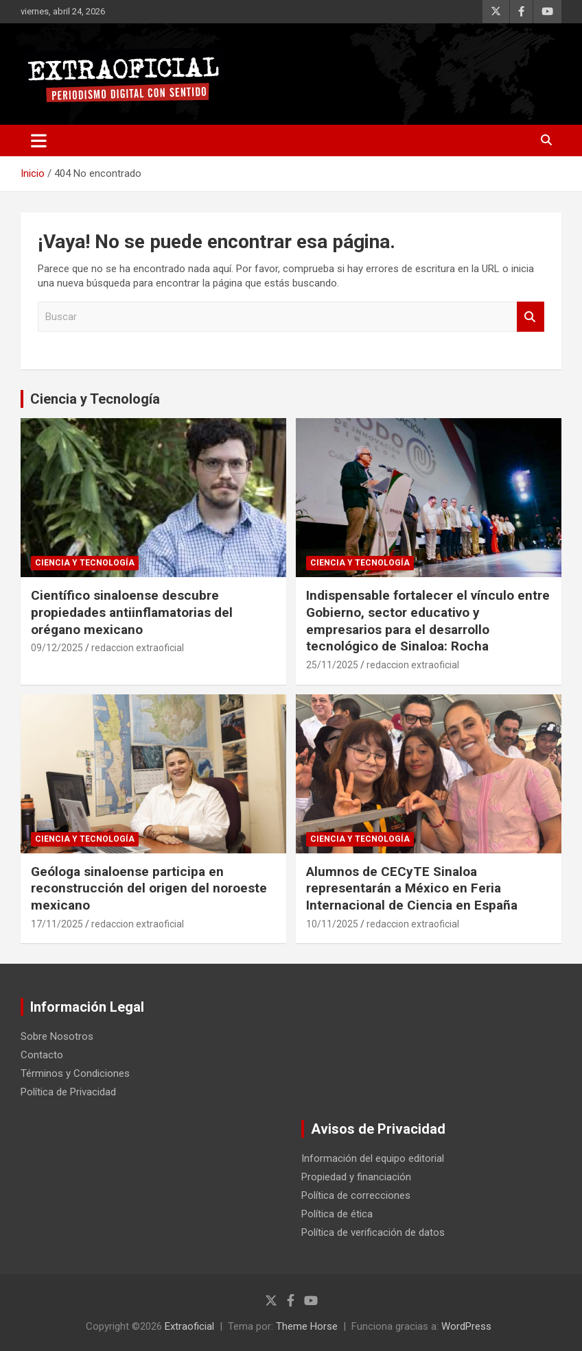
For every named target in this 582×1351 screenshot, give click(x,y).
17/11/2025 (57, 923)
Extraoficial (189, 1326)
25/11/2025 (332, 664)
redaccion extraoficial (137, 647)
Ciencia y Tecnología (95, 399)
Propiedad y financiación (356, 1177)
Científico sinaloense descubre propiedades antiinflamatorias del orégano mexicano (132, 612)
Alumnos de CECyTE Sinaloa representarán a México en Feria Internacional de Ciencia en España (411, 888)
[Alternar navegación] (39, 140)
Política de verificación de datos (373, 1232)
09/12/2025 (57, 647)
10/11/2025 (332, 923)
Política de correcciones (355, 1195)
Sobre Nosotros (57, 1036)
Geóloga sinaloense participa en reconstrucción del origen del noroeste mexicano (149, 888)
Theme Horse (307, 1326)
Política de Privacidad (68, 1092)
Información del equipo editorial (372, 1158)
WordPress (466, 1326)
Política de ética (337, 1214)
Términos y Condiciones (75, 1073)
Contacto (42, 1055)
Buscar (530, 317)
